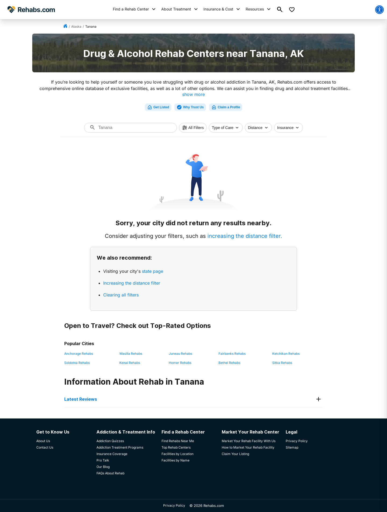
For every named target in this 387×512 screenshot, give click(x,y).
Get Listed (158, 107)
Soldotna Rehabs (77, 363)
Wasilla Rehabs (130, 354)
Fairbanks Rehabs (232, 354)
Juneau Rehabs (180, 354)
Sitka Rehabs (282, 363)
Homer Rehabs (180, 363)
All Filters (193, 127)
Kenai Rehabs (129, 363)
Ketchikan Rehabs (286, 354)
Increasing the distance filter (131, 283)
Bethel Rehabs (229, 363)
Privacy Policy (174, 505)
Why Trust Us (190, 107)
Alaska (76, 26)
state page (152, 271)
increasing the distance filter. (244, 236)
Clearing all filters (121, 295)
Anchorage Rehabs (78, 354)
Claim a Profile (225, 107)
